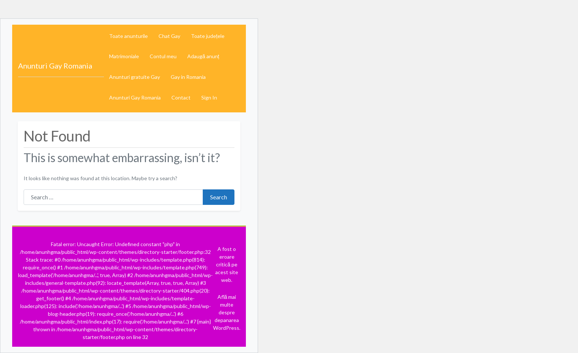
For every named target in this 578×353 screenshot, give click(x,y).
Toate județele (207, 36)
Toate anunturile (128, 36)
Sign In (209, 97)
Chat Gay (169, 36)
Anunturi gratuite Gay (134, 77)
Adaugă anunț (203, 56)
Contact (181, 97)
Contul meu (163, 56)
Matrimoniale (124, 56)
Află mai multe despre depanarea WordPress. (226, 312)
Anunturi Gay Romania (55, 65)
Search (218, 196)
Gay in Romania (188, 77)
